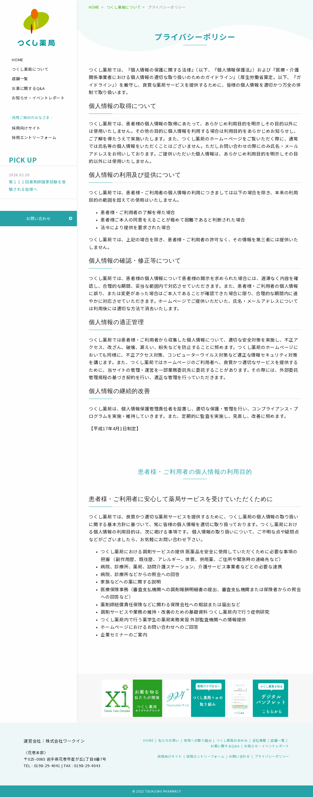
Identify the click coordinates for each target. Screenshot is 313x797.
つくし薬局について (30, 69)
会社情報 (259, 740)
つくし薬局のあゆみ (232, 740)
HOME (17, 59)
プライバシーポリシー (272, 756)
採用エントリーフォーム (34, 137)
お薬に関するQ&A (28, 88)
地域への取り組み (198, 740)
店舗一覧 (20, 78)
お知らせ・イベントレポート (38, 98)
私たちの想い (168, 740)
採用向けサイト (26, 128)
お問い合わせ (38, 218)
